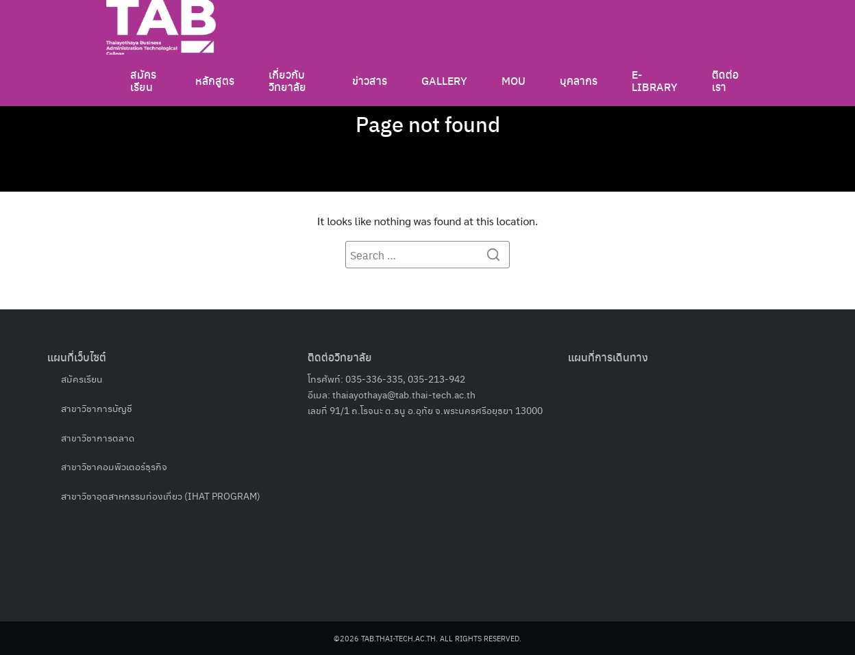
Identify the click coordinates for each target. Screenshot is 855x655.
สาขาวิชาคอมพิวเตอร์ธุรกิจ (114, 466)
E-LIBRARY (655, 79)
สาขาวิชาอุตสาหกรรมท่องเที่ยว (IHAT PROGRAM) (160, 495)
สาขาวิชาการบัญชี (96, 408)
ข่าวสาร (369, 79)
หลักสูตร (214, 79)
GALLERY (444, 79)
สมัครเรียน (143, 79)
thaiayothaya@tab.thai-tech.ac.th (403, 394)
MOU (513, 79)
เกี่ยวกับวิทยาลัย (287, 79)
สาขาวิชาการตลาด (97, 437)
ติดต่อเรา (725, 79)
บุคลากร (578, 79)
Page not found (427, 123)
